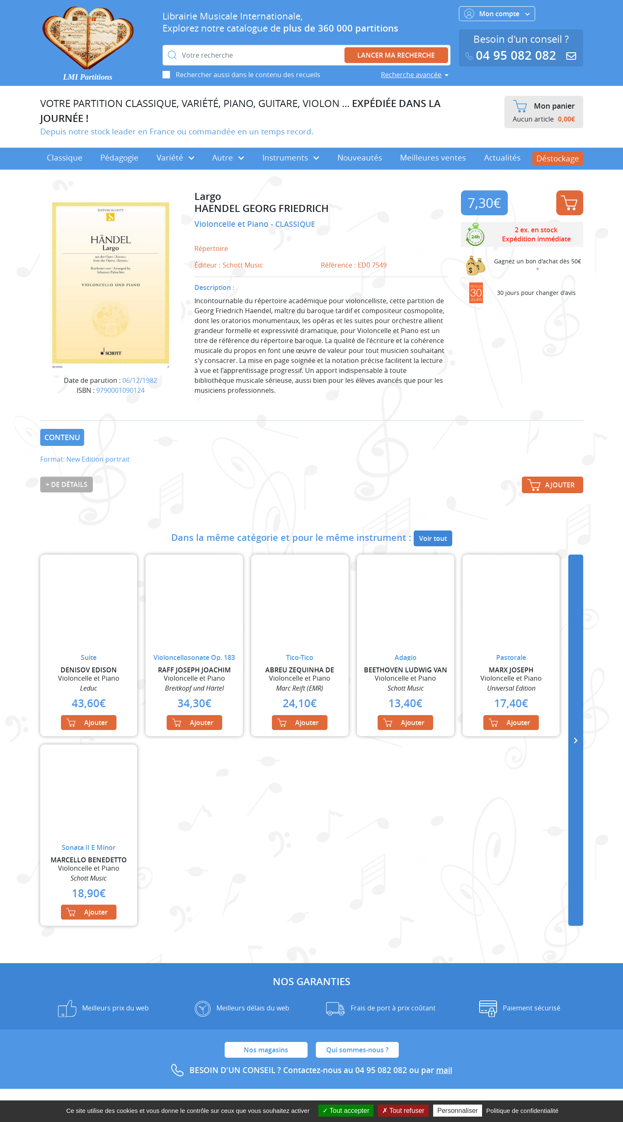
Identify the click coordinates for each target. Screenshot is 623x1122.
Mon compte (497, 14)
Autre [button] (228, 157)
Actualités (502, 157)
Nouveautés (359, 157)
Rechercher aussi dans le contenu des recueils (248, 74)
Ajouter (569, 202)
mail (444, 1070)
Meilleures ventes (433, 157)
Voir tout (433, 538)
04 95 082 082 (512, 55)
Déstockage (557, 158)
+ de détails (66, 484)
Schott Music (243, 265)
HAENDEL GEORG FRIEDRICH (261, 208)
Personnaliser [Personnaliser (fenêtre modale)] (457, 1110)
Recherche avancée (411, 74)
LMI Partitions (87, 77)
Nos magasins (266, 1049)
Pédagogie (119, 157)
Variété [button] (175, 157)
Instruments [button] (290, 157)
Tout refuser (403, 1110)
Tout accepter (345, 1110)
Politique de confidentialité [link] (522, 1110)
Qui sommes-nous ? (357, 1049)
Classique (64, 157)
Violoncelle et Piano (232, 224)
